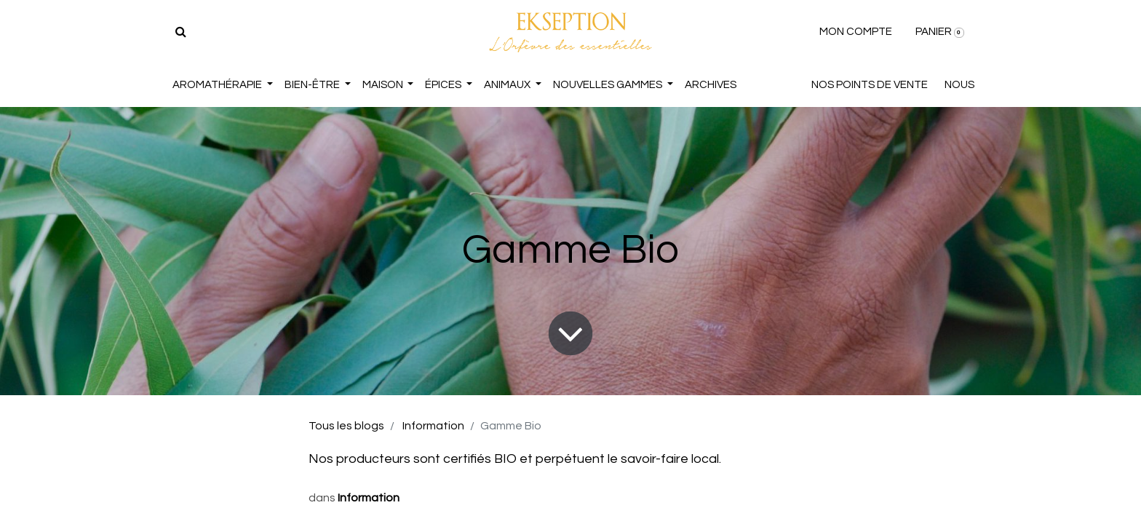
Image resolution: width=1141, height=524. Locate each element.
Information (433, 426)
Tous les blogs (346, 426)
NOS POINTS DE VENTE (869, 84)
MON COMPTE (855, 31)
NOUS (959, 84)
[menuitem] (710, 85)
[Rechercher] (181, 32)
